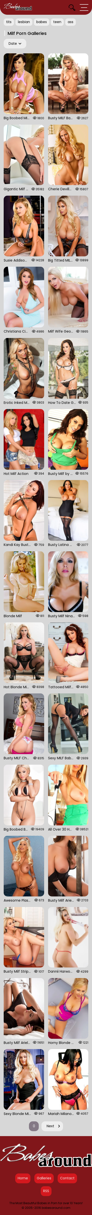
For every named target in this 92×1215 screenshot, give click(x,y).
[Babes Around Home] (18, 7)
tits (9, 21)
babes (41, 21)
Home (23, 1178)
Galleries (44, 1178)
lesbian (24, 21)
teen (57, 21)
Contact (67, 1178)
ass (70, 21)
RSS (46, 1190)
